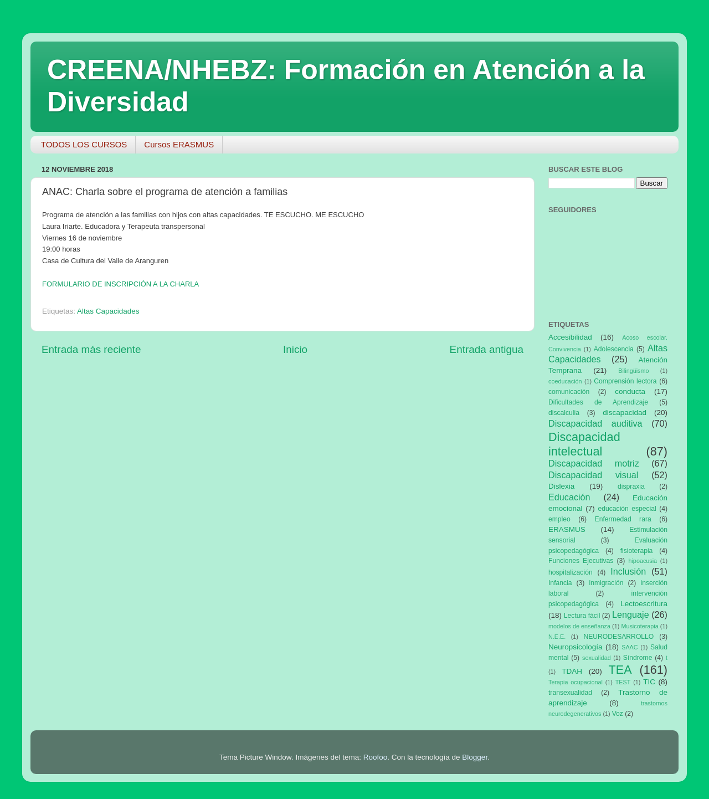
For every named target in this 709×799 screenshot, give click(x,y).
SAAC (629, 647)
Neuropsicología (575, 647)
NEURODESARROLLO (618, 637)
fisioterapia (636, 551)
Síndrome (638, 658)
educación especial (627, 509)
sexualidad (596, 657)
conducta (630, 391)
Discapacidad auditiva (595, 423)
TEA (620, 670)
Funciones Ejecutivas (580, 561)
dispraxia (631, 486)
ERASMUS (566, 529)
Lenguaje (630, 614)
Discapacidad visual (593, 475)
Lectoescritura (643, 604)
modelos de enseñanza (579, 626)
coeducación (565, 381)
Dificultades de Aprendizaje (598, 402)
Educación (569, 497)
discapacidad (624, 412)
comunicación (568, 392)
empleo (559, 519)
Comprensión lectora (625, 381)
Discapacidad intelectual (584, 444)
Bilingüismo (633, 370)
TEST (623, 682)
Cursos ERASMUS (179, 144)
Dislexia (561, 486)
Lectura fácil (582, 615)
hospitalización (570, 572)
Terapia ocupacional (575, 682)
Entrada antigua (486, 349)
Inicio (295, 349)
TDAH (572, 671)
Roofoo (375, 757)
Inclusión (628, 571)
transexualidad (570, 692)
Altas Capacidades (108, 311)
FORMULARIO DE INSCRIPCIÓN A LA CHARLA (120, 284)
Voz (617, 714)
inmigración (606, 583)
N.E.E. (557, 636)
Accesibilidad (570, 337)
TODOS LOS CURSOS (84, 144)
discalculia (563, 413)
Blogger (474, 757)
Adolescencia (614, 349)
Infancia (560, 583)
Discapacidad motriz (593, 463)
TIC (649, 682)
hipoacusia (642, 560)
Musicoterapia (639, 626)
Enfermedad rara (623, 519)
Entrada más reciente (91, 349)
